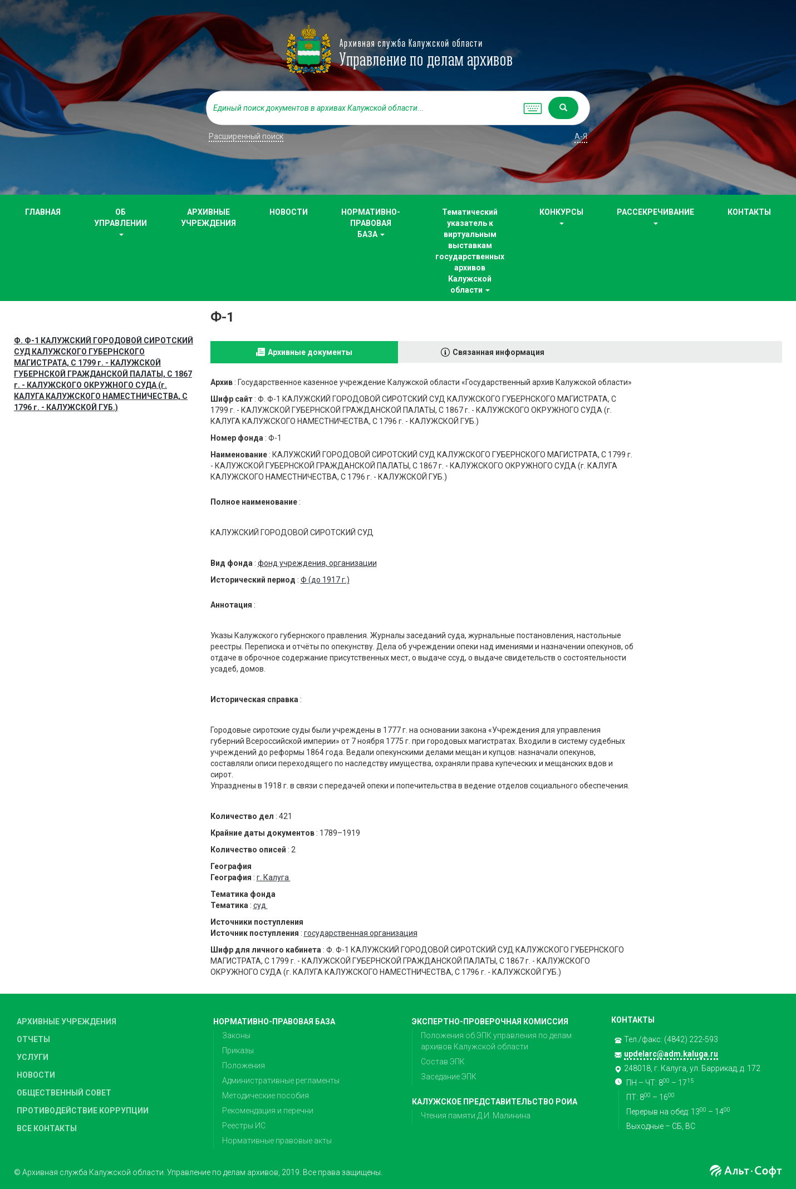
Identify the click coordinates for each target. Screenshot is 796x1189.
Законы (236, 1035)
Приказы (238, 1050)
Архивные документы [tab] (310, 352)
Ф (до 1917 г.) (325, 579)
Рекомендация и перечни (267, 1110)
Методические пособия (265, 1095)
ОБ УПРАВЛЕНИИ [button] (120, 222)
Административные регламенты (281, 1080)
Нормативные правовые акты (277, 1140)
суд (260, 905)
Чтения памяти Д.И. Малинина (475, 1115)
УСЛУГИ (32, 1057)
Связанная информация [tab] (498, 352)
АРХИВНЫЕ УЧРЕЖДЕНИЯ (208, 218)
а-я (580, 136)
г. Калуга (274, 877)
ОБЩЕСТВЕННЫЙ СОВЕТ (64, 1092)
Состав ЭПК (443, 1061)
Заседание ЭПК (448, 1076)
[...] (362, 108)
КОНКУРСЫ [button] (561, 216)
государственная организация (360, 933)
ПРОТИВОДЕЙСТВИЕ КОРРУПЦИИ (83, 1110)
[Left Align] (563, 108)
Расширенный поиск (246, 136)
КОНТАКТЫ (749, 212)
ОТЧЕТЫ (33, 1039)
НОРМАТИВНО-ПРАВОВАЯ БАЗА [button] (370, 223)
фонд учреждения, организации (317, 563)
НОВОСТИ (288, 212)
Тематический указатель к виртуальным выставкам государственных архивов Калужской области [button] (469, 251)
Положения (243, 1065)
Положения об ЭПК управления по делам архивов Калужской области (496, 1041)
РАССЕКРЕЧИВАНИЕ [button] (655, 216)
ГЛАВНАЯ (43, 212)
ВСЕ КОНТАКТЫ (47, 1128)
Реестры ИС (244, 1125)
